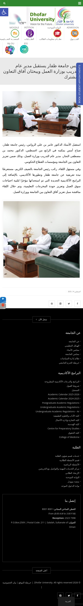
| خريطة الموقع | (25, 582)
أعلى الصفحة (41, 570)
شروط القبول (73, 385)
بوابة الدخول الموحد (70, 485)
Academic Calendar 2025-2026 (63, 394)
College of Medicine (69, 437)
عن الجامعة (74, 341)
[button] (4, 12)
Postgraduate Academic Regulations (60, 402)
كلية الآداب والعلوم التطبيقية (66, 415)
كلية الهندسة (73, 424)
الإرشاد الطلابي (72, 472)
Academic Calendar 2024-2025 (63, 398)
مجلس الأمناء (73, 349)
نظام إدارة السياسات (69, 358)
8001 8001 (47, 509)
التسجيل (75, 389)
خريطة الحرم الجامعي (69, 362)
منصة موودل (73, 481)
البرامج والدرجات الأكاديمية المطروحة (62, 381)
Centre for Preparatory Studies (64, 428)
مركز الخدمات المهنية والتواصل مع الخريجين (58, 468)
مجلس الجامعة (72, 354)
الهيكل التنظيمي (72, 345)
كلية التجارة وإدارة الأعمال (67, 419)
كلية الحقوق (73, 432)
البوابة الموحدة (72, 477)
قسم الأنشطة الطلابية (69, 460)
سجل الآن (41, 319)
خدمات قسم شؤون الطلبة (67, 455)
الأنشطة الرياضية (71, 464)
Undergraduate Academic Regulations (59, 407)
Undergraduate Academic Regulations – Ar (57, 411)
